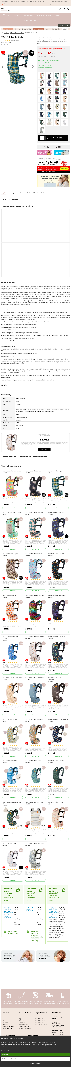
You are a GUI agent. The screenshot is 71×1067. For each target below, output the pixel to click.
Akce (3, 1)
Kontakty (42, 1)
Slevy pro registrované (30, 20)
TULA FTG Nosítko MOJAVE (56, 761)
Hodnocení (24, 193)
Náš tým (50, 15)
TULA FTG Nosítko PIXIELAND (33, 554)
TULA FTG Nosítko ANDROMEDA (57, 596)
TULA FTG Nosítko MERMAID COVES (10, 638)
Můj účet (21, 1019)
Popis (3, 193)
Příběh (38, 15)
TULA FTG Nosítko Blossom (33, 472)
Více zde (44, 450)
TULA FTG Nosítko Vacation (56, 513)
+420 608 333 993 (57, 1027)
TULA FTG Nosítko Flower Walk (34, 720)
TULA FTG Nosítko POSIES (55, 803)
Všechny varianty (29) (53, 147)
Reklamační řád (7, 1028)
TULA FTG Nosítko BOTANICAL (56, 637)
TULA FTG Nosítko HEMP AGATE (34, 803)
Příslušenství (37, 193)
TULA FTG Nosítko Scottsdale (34, 513)
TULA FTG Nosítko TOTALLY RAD (34, 596)
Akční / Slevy (64, 25)
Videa (27, 1)
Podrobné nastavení (9, 1059)
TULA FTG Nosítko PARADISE (33, 761)
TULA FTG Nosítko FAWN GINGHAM (12, 679)
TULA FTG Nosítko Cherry (10, 596)
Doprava (12, 1)
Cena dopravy (48, 193)
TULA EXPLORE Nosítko (41, 1024)
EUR (3, 4)
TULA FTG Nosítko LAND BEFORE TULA (12, 803)
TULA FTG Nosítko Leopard (10, 554)
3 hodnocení (15, 40)
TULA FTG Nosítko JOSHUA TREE (34, 637)
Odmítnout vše (35, 1063)
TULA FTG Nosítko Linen (41, 1021)
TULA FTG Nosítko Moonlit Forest (35, 844)
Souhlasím (5, 1054)
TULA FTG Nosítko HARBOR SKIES (34, 679)
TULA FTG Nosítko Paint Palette (12, 472)
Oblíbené (21, 1021)
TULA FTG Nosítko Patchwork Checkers (56, 679)
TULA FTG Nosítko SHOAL (10, 761)
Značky (7, 1)
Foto (30, 193)
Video (17, 193)
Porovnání (22, 1022)
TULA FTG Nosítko (44, 435)
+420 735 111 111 (56, 1023)
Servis (17, 1)
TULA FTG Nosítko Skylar (55, 472)
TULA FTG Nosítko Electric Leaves (12, 513)
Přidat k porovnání (44, 159)
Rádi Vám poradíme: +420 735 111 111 (59, 3)
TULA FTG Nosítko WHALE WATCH (58, 720)
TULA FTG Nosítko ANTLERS (56, 554)
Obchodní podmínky (8, 1026)
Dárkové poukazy (29, 15)
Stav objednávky (34, 1)
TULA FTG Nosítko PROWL (10, 720)
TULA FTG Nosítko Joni (9, 844)
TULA (8, 45)
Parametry (10, 193)
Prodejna (22, 1)
